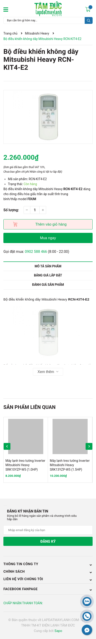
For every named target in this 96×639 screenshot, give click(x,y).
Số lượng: (11, 210)
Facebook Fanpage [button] (48, 589)
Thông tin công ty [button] (48, 564)
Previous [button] (7, 446)
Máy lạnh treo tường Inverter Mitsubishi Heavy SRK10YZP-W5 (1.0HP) (25, 465)
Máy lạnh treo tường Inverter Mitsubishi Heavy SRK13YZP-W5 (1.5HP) (70, 465)
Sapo (58, 631)
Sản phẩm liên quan (29, 407)
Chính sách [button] (48, 571)
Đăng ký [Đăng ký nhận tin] (47, 541)
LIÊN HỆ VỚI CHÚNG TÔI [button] (48, 579)
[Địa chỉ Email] (48, 530)
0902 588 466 (36, 251)
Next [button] (89, 446)
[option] (48, 117)
